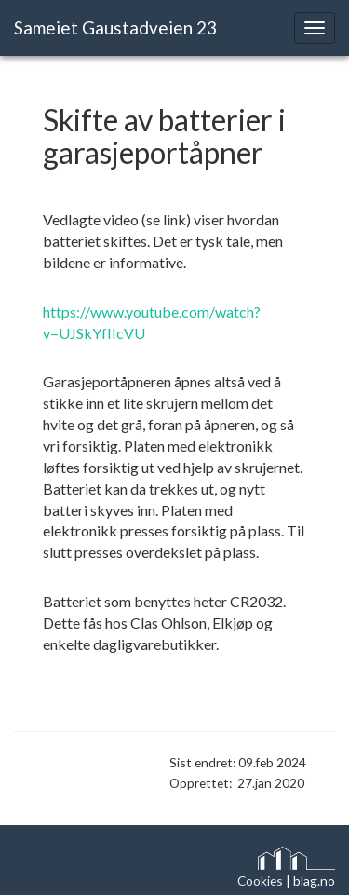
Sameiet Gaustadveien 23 (115, 27)
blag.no (314, 880)
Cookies (260, 880)
